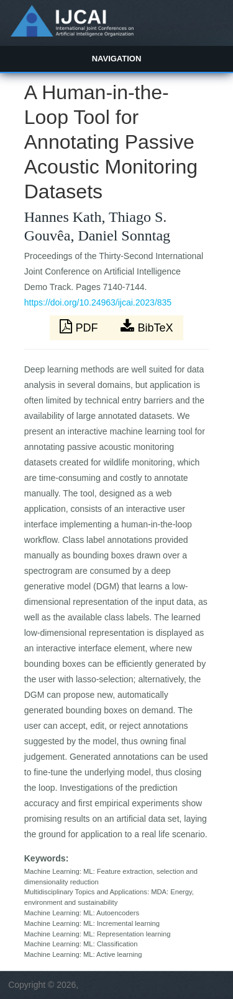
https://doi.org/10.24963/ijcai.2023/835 (97, 302)
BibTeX (147, 326)
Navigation (117, 58)
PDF (80, 326)
